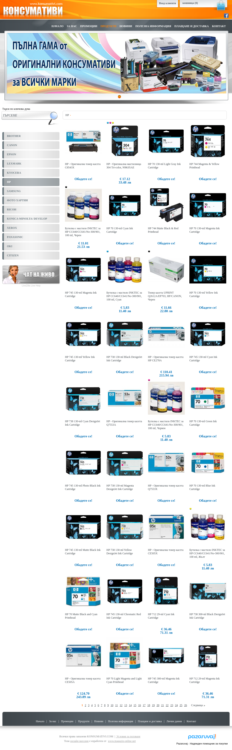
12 (121, 705)
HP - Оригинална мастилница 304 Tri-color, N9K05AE (123, 165)
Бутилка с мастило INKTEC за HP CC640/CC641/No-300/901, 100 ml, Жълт (207, 553)
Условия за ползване (128, 736)
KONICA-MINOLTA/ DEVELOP (27, 218)
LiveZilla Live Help (31, 285)
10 (112, 705)
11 (116, 705)
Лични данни (174, 721)
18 (148, 705)
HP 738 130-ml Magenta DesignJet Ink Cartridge (120, 487)
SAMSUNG (14, 191)
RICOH (11, 209)
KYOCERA (14, 172)
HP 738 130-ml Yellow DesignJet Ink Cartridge (119, 551)
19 (153, 705)
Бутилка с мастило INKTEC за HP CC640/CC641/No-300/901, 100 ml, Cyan (124, 296)
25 (180, 705)
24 (176, 705)
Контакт (219, 26)
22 (167, 705)
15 (134, 705)
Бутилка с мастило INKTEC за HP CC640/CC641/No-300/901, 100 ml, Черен (82, 232)
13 (125, 705)
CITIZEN (13, 255)
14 (130, 705)
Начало (58, 26)
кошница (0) (190, 3)
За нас (72, 26)
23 (171, 705)
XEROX (12, 227)
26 (185, 705)
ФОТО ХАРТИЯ (17, 200)
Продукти (108, 26)
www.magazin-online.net (122, 741)
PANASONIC (15, 237)
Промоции (88, 26)
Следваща (198, 705)
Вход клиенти (167, 3)
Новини (126, 26)
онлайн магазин (79, 741)
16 (139, 705)
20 (157, 705)
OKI (9, 246)
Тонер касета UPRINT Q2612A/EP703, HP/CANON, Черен (165, 296)
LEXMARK (14, 163)
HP (9, 182)
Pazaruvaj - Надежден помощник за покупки (202, 743)
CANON (12, 145)
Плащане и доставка (191, 26)
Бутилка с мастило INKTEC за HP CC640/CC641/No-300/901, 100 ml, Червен (165, 425)
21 (162, 705)
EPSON (11, 154)
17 (144, 705)
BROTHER (14, 136)
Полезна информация (153, 26)
